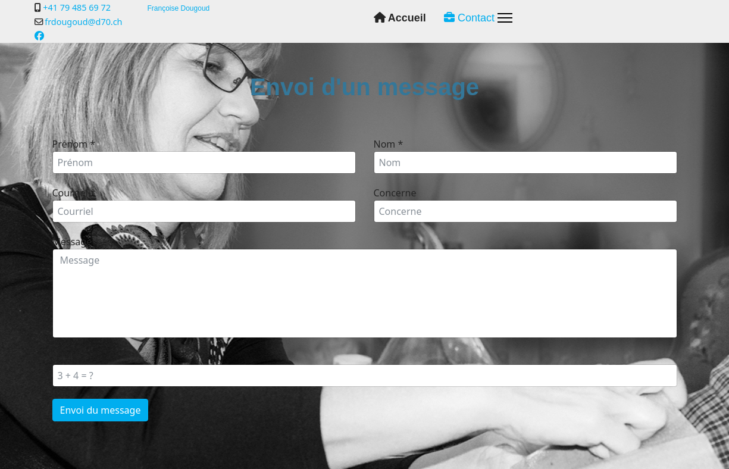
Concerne (395, 192)
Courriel (74, 192)
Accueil (400, 18)
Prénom (74, 144)
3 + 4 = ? (70, 357)
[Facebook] (39, 35)
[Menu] (505, 18)
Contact (469, 18)
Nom (388, 144)
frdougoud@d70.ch (83, 21)
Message (76, 241)
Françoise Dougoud (179, 8)
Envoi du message (100, 410)
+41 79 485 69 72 (77, 7)
